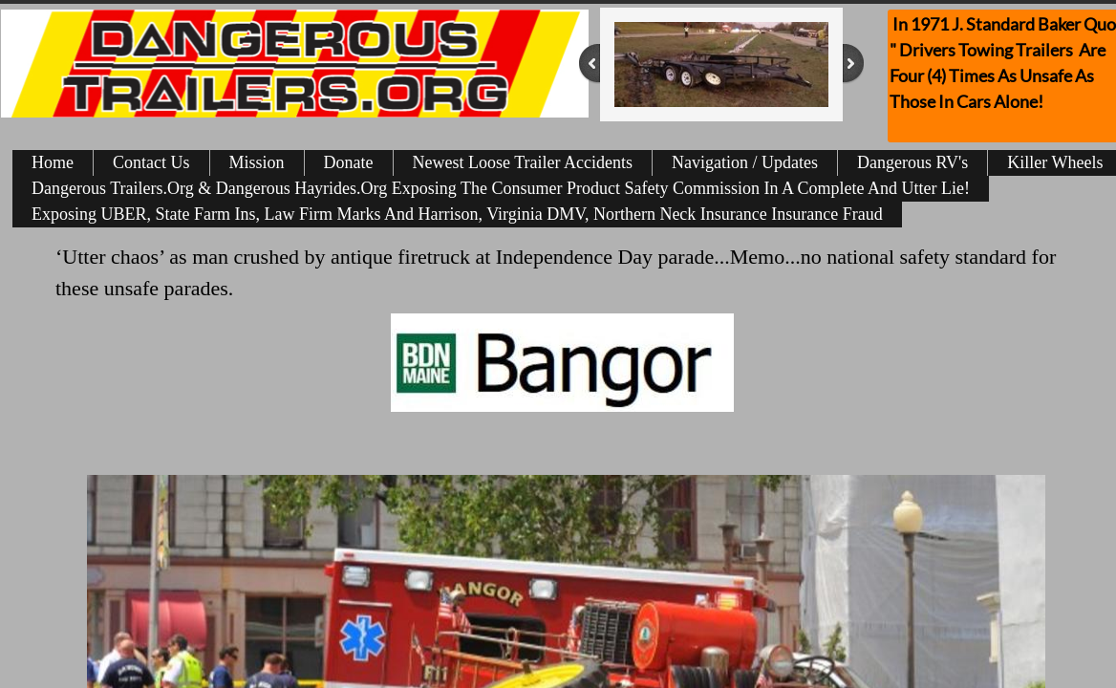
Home (53, 162)
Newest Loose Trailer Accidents (523, 162)
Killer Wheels (1055, 162)
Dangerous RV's (912, 162)
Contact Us (151, 162)
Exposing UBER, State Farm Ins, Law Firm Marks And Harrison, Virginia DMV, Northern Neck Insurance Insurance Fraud (457, 214)
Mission (257, 162)
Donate (349, 162)
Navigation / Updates (745, 162)
